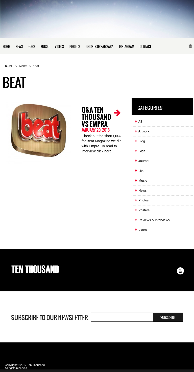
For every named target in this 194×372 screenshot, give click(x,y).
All (138, 121)
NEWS (19, 46)
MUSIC (45, 46)
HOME (6, 46)
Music (140, 180)
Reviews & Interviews (151, 220)
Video (140, 230)
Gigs (139, 151)
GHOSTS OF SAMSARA (99, 46)
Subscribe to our (49, 317)
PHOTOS (74, 46)
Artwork (141, 131)
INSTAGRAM (126, 46)
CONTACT (145, 46)
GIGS (32, 46)
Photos (141, 200)
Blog (139, 141)
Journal (141, 161)
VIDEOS (59, 46)
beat (36, 66)
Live (139, 171)
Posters (142, 210)
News (23, 66)
